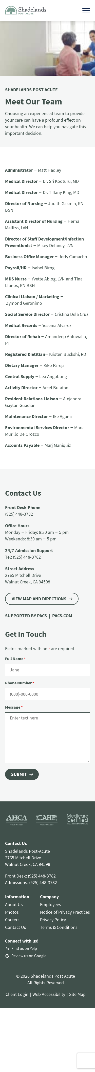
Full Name (15, 658)
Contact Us (15, 927)
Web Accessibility (48, 994)
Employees (50, 904)
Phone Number (19, 682)
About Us (14, 904)
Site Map (77, 994)
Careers (12, 920)
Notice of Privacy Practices (65, 912)
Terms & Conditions (59, 927)
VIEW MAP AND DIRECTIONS (39, 599)
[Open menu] (86, 10)
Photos (12, 912)
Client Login (17, 994)
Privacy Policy (53, 920)
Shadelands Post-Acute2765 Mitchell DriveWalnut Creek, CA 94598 (27, 857)
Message (14, 707)
